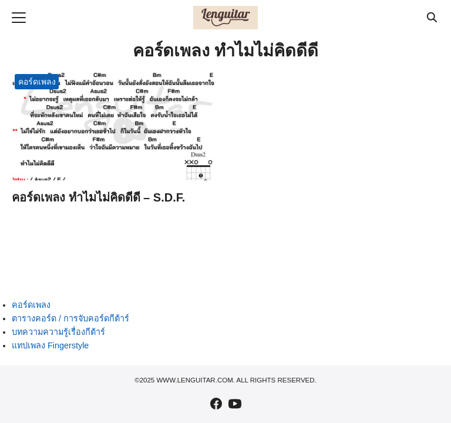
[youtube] (235, 404)
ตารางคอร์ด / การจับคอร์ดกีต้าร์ (70, 318)
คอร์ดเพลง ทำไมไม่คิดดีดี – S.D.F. (98, 197)
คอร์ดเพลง (37, 81)
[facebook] (216, 404)
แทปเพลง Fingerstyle (50, 345)
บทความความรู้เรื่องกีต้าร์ (58, 332)
